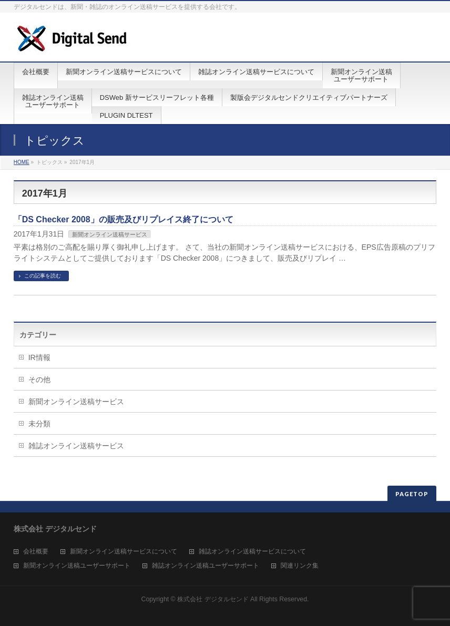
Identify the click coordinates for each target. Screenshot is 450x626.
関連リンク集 (300, 565)
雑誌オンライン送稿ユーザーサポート (205, 565)
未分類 (39, 423)
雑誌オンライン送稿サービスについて (252, 551)
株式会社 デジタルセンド (212, 599)
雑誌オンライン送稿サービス (76, 446)
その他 (39, 379)
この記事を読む (42, 276)
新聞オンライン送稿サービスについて (123, 551)
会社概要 (35, 551)
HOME (21, 162)
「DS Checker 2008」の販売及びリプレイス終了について (123, 219)
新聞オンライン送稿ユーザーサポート (76, 565)
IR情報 (39, 357)
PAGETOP (411, 493)
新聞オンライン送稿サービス (109, 234)
